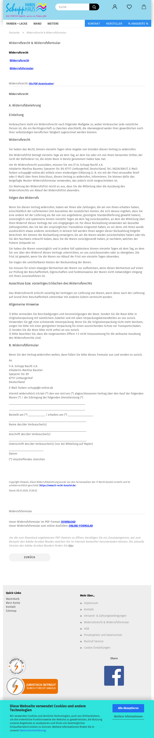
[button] (115, 7)
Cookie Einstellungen (97, 647)
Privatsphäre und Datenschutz (103, 635)
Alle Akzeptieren (128, 708)
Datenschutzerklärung (33, 730)
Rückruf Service (94, 641)
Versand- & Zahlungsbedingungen (105, 615)
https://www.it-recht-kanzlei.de (57, 485)
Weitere (53, 23)
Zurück (29, 557)
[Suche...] (94, 7)
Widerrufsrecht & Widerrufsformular (106, 622)
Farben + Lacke (16, 23)
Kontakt (94, 23)
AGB (86, 628)
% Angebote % (138, 23)
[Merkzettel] (129, 7)
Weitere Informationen (128, 716)
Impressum (91, 603)
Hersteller (114, 23)
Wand (37, 23)
